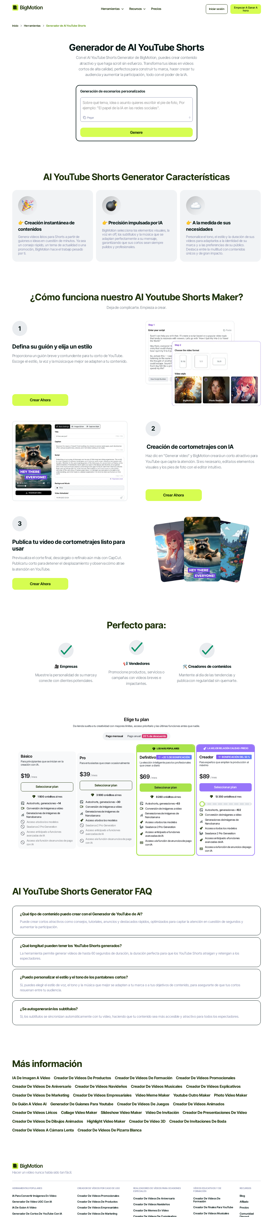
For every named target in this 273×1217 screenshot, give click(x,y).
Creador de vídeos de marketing (97, 1214)
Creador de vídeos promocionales (98, 1196)
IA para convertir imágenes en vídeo (34, 1196)
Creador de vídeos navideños (151, 1205)
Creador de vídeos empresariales (97, 1208)
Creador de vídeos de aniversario (154, 1199)
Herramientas (32, 25)
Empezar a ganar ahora (246, 9)
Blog (242, 1196)
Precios (156, 9)
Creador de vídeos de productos (97, 1202)
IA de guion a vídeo (24, 1208)
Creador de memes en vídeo (151, 1211)
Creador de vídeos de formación (206, 1201)
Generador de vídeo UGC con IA (32, 1202)
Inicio (15, 25)
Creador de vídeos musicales (211, 1213)
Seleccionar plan (47, 787)
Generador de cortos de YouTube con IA (37, 1214)
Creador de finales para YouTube (213, 1208)
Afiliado (244, 1202)
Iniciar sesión (216, 8)
